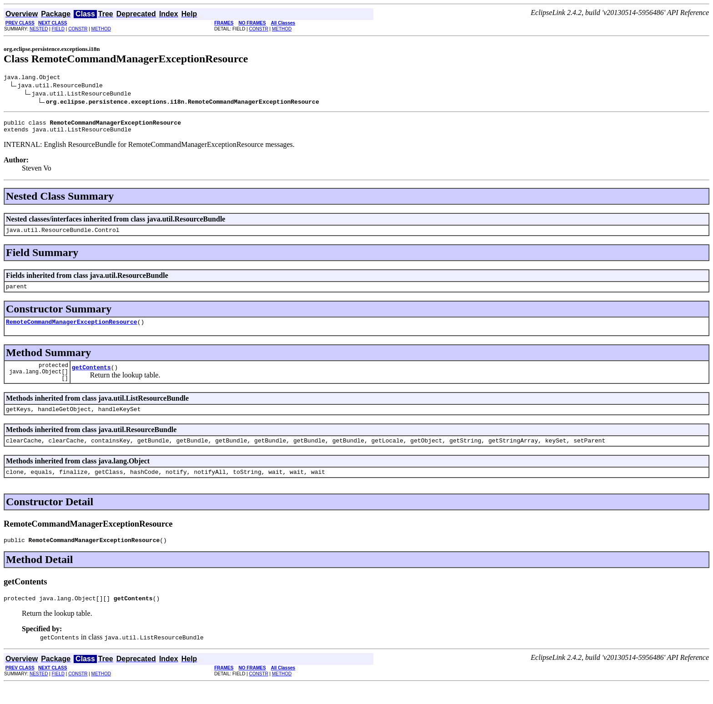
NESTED (39, 28)
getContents (91, 378)
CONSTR (77, 28)
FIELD (58, 28)
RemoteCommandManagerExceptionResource (71, 330)
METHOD (101, 28)
